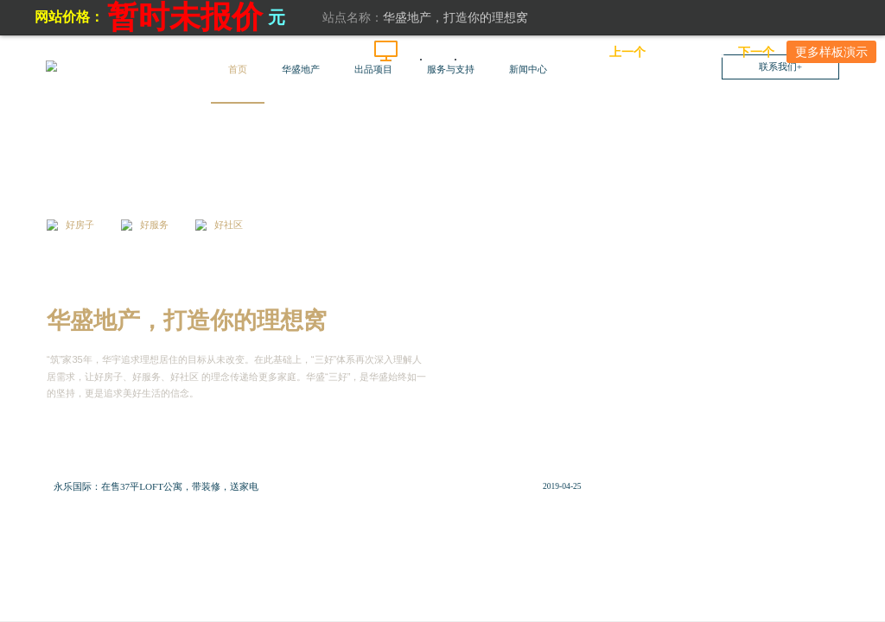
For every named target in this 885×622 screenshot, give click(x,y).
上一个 (627, 52)
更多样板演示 (831, 52)
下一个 (756, 52)
